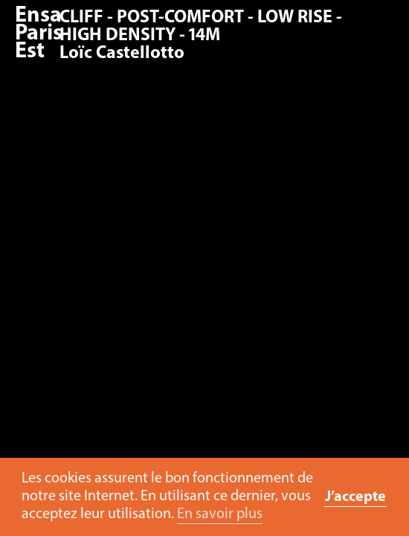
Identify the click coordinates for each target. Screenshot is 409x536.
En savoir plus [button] (220, 514)
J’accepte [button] (355, 497)
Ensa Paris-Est (42, 33)
